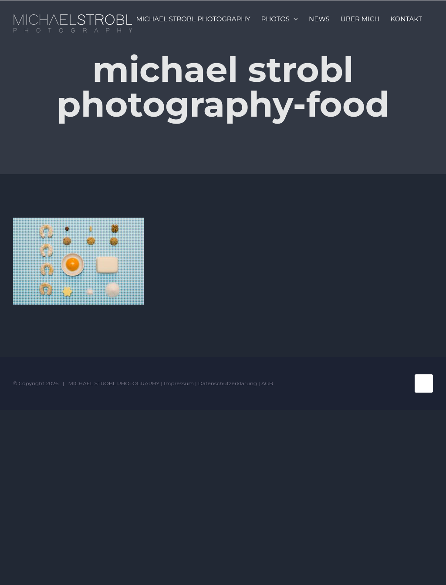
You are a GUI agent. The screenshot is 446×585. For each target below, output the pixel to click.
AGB (267, 383)
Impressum (179, 383)
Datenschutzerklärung (227, 383)
